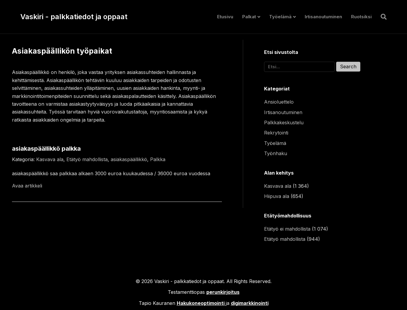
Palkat (249, 16)
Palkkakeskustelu (284, 122)
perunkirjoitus (223, 292)
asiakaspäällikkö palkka (46, 148)
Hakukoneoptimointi (201, 303)
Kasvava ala (49, 159)
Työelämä (280, 16)
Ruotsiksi (361, 16)
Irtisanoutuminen (323, 16)
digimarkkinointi (250, 303)
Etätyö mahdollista (87, 159)
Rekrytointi (276, 133)
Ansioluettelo (279, 102)
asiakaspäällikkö (129, 159)
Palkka (157, 159)
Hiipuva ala (276, 196)
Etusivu (225, 16)
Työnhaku (275, 153)
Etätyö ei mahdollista (287, 229)
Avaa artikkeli (27, 186)
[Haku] (381, 17)
